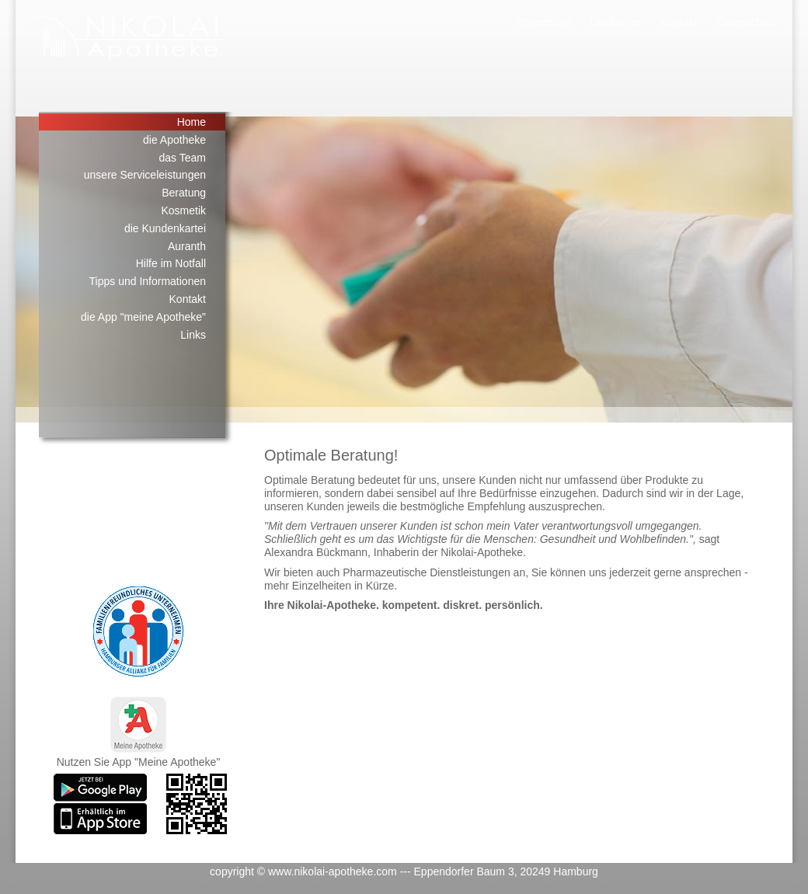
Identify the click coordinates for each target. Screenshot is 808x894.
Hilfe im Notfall (171, 263)
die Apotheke (174, 140)
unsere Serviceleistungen (145, 175)
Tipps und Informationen (147, 281)
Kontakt (678, 22)
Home (191, 122)
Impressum (543, 22)
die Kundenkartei (165, 228)
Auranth (187, 246)
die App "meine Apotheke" (143, 317)
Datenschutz (746, 22)
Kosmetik (183, 210)
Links (193, 335)
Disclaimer (615, 22)
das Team (182, 157)
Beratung (184, 192)
